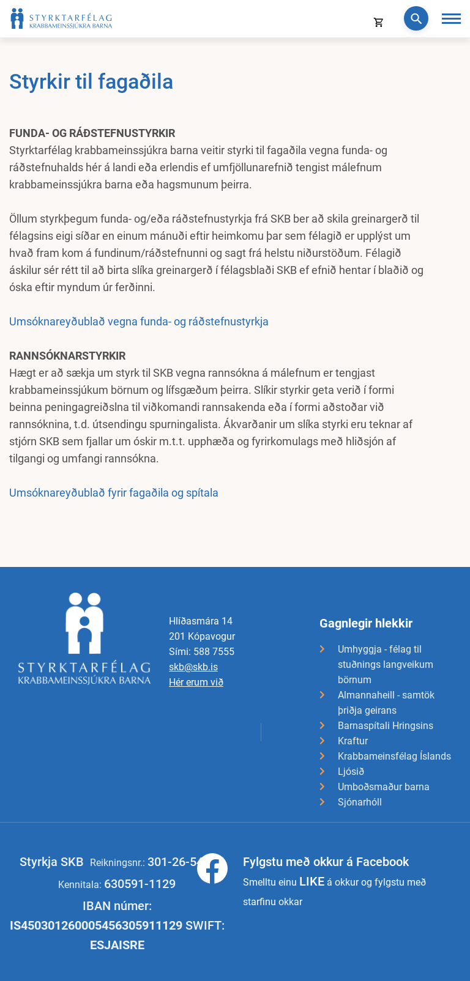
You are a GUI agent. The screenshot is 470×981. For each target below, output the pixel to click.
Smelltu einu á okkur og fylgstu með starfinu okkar (334, 880)
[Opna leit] (416, 18)
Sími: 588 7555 (201, 651)
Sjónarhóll (360, 802)
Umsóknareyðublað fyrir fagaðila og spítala (113, 492)
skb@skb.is (193, 667)
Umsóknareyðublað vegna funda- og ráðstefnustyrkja (139, 321)
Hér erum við (196, 682)
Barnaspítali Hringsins (385, 725)
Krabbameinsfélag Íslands (394, 756)
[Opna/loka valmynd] (451, 18)
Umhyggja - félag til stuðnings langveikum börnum (385, 664)
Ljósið (351, 771)
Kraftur (353, 741)
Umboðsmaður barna (384, 787)
